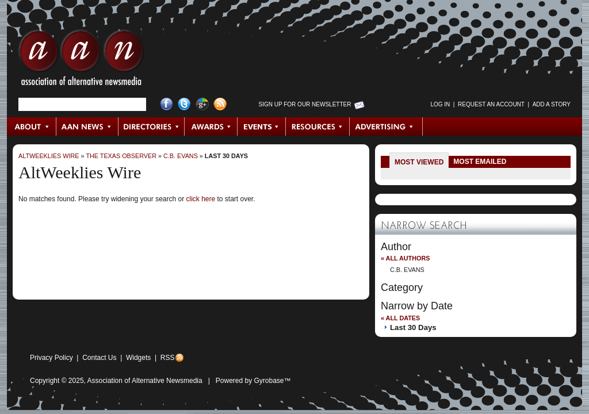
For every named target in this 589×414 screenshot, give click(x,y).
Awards (211, 126)
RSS (167, 358)
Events (262, 126)
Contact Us (99, 358)
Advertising (386, 126)
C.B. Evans (180, 155)
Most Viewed (419, 162)
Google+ (202, 104)
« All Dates (400, 318)
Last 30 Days (226, 155)
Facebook (166, 104)
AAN (81, 60)
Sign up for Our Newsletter (305, 104)
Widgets (138, 358)
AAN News (87, 126)
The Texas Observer (121, 155)
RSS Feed (220, 104)
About (32, 126)
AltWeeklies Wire (48, 155)
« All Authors (405, 258)
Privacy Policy (51, 358)
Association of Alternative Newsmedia (144, 381)
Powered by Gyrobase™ (253, 381)
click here (200, 199)
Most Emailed (479, 162)
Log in (440, 104)
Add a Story (552, 104)
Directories (151, 126)
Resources (318, 126)
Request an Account (491, 104)
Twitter (184, 104)
